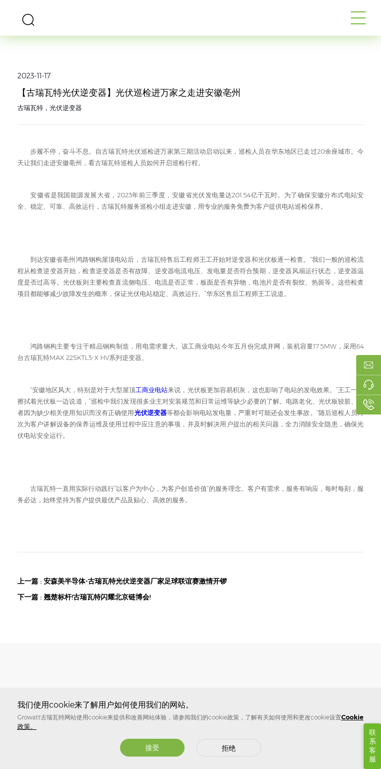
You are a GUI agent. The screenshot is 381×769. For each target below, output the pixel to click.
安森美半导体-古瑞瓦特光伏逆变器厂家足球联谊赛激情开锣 (135, 581)
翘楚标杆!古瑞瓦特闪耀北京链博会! (97, 597)
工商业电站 (151, 390)
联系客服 (372, 745)
